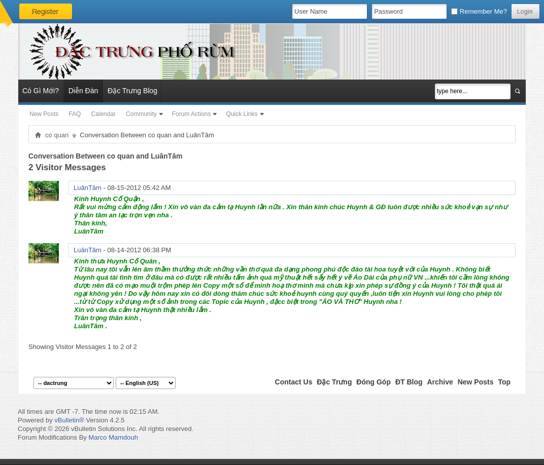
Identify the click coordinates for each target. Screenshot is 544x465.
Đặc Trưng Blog (132, 91)
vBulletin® (69, 420)
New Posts (43, 114)
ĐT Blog (409, 382)
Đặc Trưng (334, 382)
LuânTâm (87, 187)
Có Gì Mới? (40, 91)
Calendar (103, 114)
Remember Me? (479, 11)
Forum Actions (191, 114)
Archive (440, 382)
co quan (57, 135)
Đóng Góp (373, 382)
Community (141, 114)
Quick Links (241, 114)
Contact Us (294, 382)
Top (504, 382)
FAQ (75, 114)
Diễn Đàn (83, 91)
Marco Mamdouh (113, 437)
